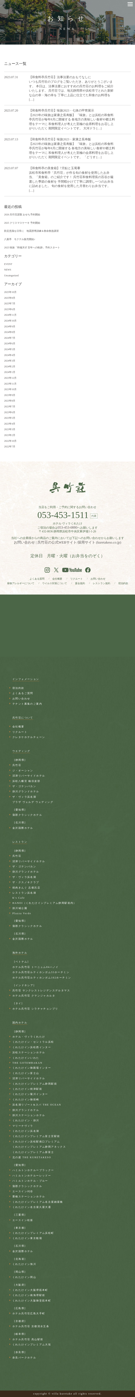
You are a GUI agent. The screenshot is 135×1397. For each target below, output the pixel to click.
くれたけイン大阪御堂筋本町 (31, 1300)
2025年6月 (9, 309)
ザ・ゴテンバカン (24, 786)
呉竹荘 (16, 765)
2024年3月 (9, 360)
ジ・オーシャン (22, 770)
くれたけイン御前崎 (25, 1099)
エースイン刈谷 (22, 1191)
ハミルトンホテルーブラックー (33, 1170)
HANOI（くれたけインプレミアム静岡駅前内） (44, 903)
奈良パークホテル (24, 1357)
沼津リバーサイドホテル (28, 775)
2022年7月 (9, 446)
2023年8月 (9, 400)
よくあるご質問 (22, 693)
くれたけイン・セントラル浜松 (33, 1041)
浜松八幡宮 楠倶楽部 (26, 781)
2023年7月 (9, 406)
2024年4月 (9, 355)
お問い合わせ (98, 578)
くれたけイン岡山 (24, 1277)
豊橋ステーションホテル (28, 1196)
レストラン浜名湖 (24, 892)
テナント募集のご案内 (27, 703)
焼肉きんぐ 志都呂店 (26, 887)
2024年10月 (10, 320)
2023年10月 (10, 389)
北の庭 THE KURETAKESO (31, 1157)
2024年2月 (9, 366)
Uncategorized (11, 275)
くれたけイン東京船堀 (27, 1238)
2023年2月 (9, 435)
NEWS (7, 269)
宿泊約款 (123, 583)
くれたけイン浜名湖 (25, 1131)
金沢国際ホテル (22, 828)
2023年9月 (9, 395)
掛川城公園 (19, 908)
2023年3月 (9, 429)
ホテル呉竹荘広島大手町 (28, 1313)
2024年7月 (9, 337)
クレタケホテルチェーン (28, 737)
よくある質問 (37, 578)
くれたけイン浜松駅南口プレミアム (36, 1141)
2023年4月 (9, 423)
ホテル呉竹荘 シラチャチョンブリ (35, 1008)
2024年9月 (9, 326)
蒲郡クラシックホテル (27, 814)
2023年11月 (10, 383)
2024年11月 (10, 314)
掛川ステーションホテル (28, 1115)
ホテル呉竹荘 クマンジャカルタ (33, 995)
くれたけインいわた (25, 1057)
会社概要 (57, 578)
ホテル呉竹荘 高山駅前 (27, 1339)
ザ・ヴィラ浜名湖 (24, 796)
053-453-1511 (63, 515)
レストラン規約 (101, 583)
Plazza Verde (21, 913)
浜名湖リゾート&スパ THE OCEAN (36, 1104)
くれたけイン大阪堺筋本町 (30, 1290)
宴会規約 (80, 583)
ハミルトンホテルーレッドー (31, 1175)
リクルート (76, 578)
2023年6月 (9, 412)
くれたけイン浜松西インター (31, 1047)
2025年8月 (9, 297)
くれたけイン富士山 (25, 1073)
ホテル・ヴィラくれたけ (28, 1036)
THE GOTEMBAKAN (27, 1062)
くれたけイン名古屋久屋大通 (31, 1207)
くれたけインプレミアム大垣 (31, 1344)
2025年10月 (10, 292)
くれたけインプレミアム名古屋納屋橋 (37, 1201)
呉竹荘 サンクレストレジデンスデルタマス (41, 990)
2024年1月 (9, 372)
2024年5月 (9, 349)
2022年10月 (10, 440)
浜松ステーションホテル (28, 1052)
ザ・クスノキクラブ (25, 882)
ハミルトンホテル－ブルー (30, 1180)
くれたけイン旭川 (24, 1264)
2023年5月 (9, 417)
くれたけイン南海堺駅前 (28, 1295)
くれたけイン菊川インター (30, 1094)
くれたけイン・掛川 (25, 1120)
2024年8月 (9, 332)
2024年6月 (9, 343)
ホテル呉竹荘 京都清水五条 (30, 1326)
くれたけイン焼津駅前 (27, 1088)
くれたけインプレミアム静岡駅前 (34, 1083)
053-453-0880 (67, 527)
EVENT (8, 264)
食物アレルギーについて (20, 583)
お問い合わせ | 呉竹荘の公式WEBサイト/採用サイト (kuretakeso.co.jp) (67, 542)
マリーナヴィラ (22, 1125)
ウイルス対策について (54, 583)
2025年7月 (9, 303)
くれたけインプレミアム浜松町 (33, 1233)
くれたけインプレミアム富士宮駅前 (36, 1136)
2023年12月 (10, 377)
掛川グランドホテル (25, 791)
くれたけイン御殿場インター (31, 1067)
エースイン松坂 (22, 1220)
